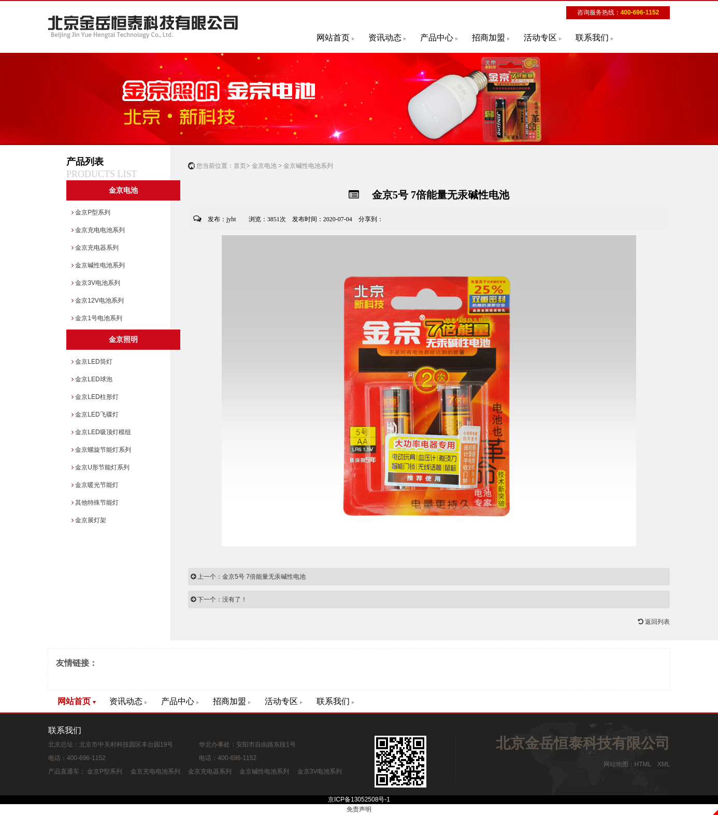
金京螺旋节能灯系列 (101, 449)
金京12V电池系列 (97, 300)
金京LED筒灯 (91, 361)
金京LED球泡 (91, 379)
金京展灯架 (88, 520)
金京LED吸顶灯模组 (101, 432)
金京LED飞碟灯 (95, 414)
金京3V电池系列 (95, 283)
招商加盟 (488, 37)
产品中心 (436, 37)
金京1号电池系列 (96, 318)
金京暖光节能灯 (95, 485)
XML (663, 764)
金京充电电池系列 (98, 230)
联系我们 (592, 37)
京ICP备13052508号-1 (359, 799)
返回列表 (654, 621)
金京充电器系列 (95, 247)
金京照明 (123, 340)
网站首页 (333, 37)
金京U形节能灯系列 (100, 467)
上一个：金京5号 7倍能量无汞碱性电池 (248, 576)
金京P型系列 (90, 212)
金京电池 (123, 190)
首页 (240, 165)
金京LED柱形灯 (95, 397)
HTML (643, 764)
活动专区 (540, 37)
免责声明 (359, 809)
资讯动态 (384, 37)
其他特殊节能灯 (95, 502)
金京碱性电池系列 (98, 265)
